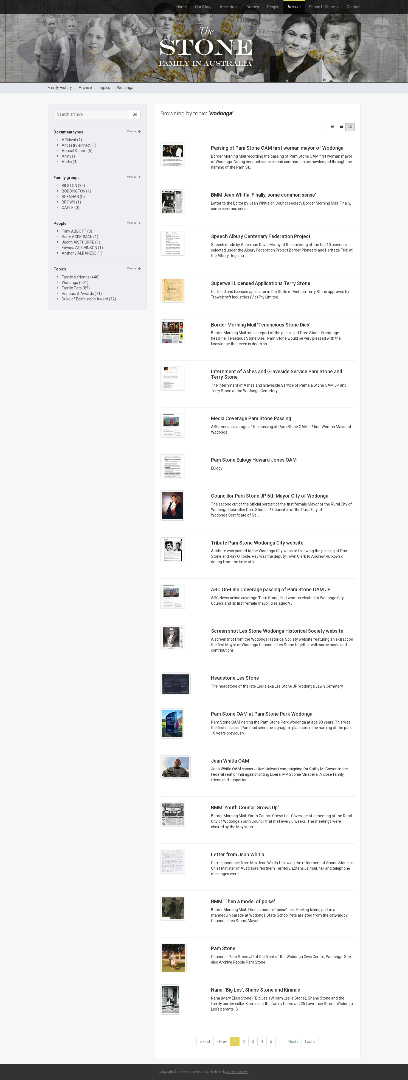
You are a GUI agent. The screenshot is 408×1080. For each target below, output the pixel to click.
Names (253, 7)
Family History (60, 87)
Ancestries (229, 7)
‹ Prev (222, 1041)
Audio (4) (70, 162)
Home (181, 7)
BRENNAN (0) (73, 196)
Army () (68, 156)
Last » (310, 1041)
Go (135, 114)
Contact (354, 7)
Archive (294, 7)
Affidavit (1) (72, 140)
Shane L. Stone (324, 7)
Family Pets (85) (76, 288)
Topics (104, 87)
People (273, 7)
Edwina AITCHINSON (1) (82, 247)
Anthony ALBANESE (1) (82, 253)
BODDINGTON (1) (76, 191)
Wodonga (125, 87)
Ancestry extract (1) (79, 145)
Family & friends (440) (81, 277)
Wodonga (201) (75, 282)
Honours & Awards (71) (82, 293)
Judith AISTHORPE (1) (81, 242)
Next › (293, 1041)
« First (205, 1041)
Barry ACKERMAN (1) (80, 237)
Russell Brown (238, 1072)
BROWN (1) (71, 202)
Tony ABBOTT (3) (77, 231)
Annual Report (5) (77, 151)
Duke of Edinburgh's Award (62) (89, 299)
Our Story (203, 7)
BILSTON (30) (73, 185)
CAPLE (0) (70, 207)
